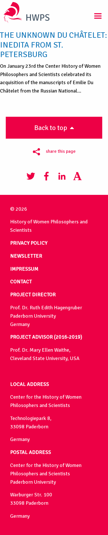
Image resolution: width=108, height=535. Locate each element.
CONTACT (21, 281)
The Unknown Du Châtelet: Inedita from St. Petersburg (53, 44)
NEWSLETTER (26, 256)
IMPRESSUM (24, 269)
